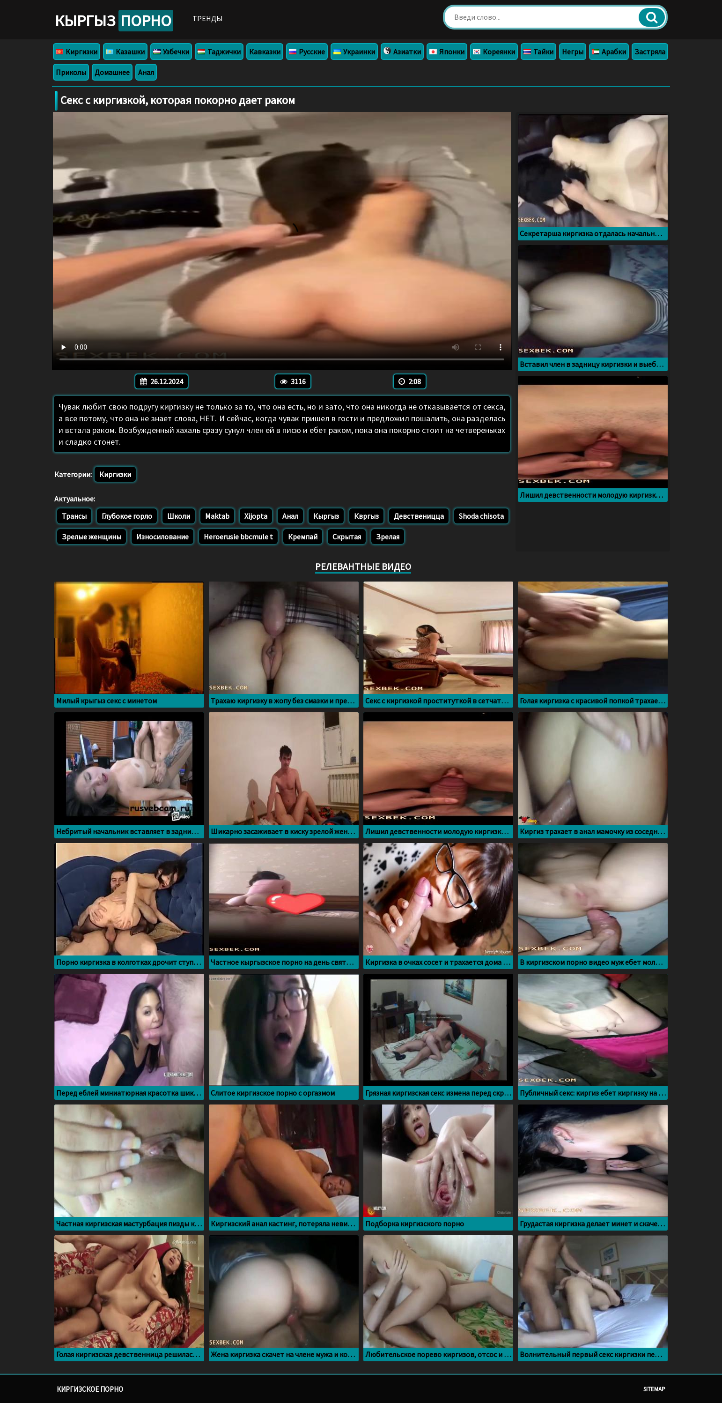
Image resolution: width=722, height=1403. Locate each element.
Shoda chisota (481, 516)
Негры (572, 51)
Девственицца (419, 516)
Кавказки (264, 51)
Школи (178, 516)
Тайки (538, 51)
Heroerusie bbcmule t (238, 536)
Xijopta (255, 516)
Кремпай (302, 536)
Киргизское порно (90, 1389)
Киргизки (76, 51)
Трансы (74, 516)
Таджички (219, 51)
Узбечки (171, 51)
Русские (307, 51)
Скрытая (346, 536)
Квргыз (366, 516)
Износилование (162, 536)
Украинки (354, 51)
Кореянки (494, 51)
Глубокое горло (127, 516)
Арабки (609, 51)
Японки (446, 51)
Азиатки (402, 51)
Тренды (207, 18)
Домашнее (112, 72)
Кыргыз (114, 20)
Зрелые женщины (91, 536)
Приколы (71, 72)
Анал (146, 72)
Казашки (125, 51)
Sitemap (654, 1389)
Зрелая (387, 536)
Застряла (649, 51)
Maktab (217, 516)
